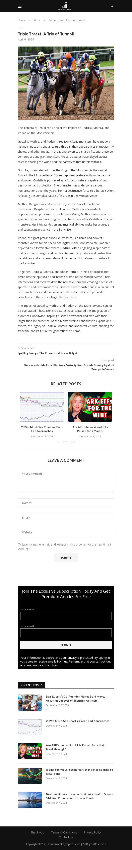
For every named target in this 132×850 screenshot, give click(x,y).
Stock (37, 20)
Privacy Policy (93, 832)
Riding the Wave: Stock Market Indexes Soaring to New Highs (79, 771)
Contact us (66, 837)
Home (21, 20)
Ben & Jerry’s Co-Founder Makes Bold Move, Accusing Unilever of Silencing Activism (75, 698)
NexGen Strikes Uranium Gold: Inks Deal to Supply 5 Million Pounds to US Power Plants (79, 796)
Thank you (37, 832)
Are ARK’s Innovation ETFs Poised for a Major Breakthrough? (76, 747)
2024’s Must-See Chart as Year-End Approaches (77, 721)
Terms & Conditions (64, 832)
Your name (66, 614)
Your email (66, 631)
